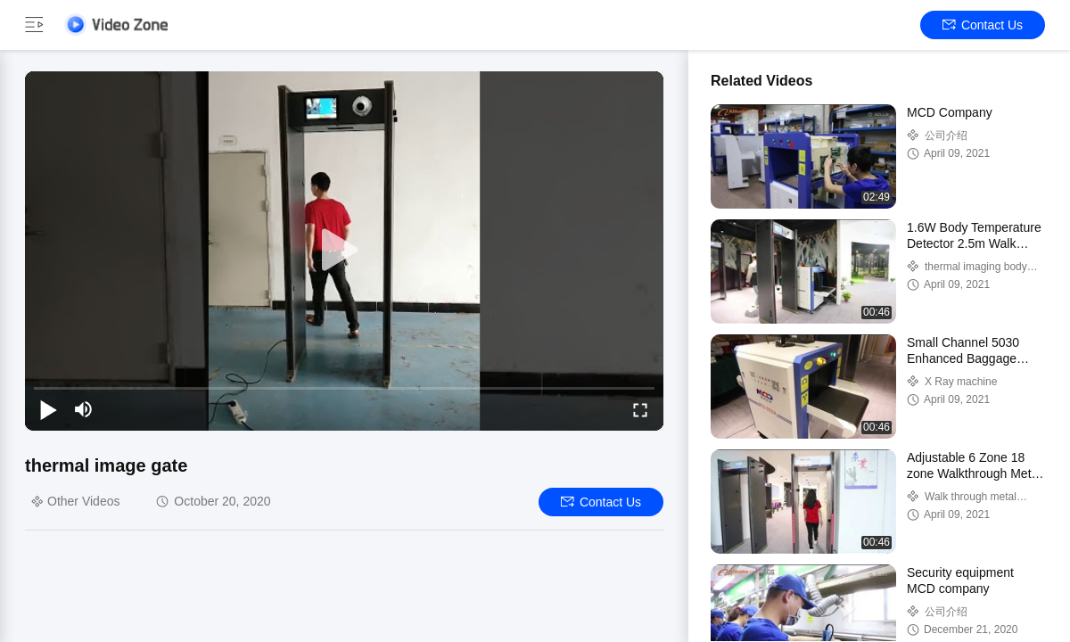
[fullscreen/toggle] (640, 409)
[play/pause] (48, 409)
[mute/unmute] (84, 409)
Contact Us (982, 25)
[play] (344, 250)
